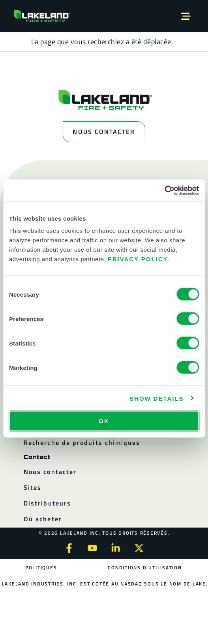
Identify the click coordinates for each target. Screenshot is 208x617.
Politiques (41, 567)
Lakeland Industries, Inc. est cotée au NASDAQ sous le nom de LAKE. (105, 583)
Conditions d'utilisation (145, 567)
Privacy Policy (138, 259)
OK (104, 421)
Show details (156, 398)
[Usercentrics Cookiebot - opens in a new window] (164, 191)
